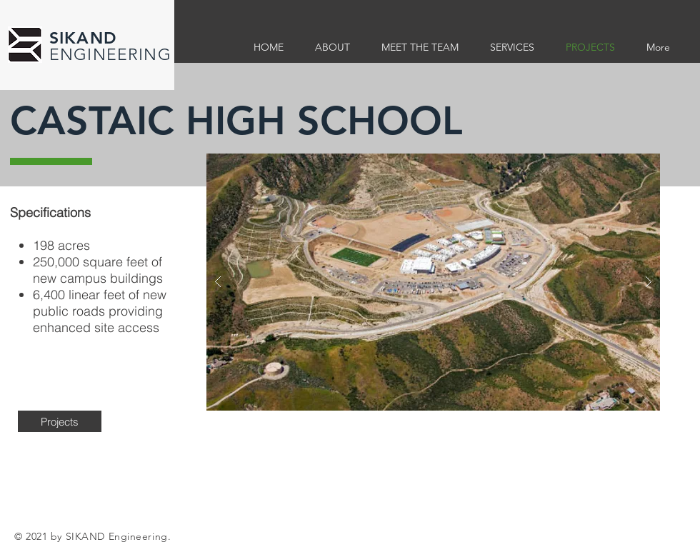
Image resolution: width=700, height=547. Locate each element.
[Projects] (59, 421)
